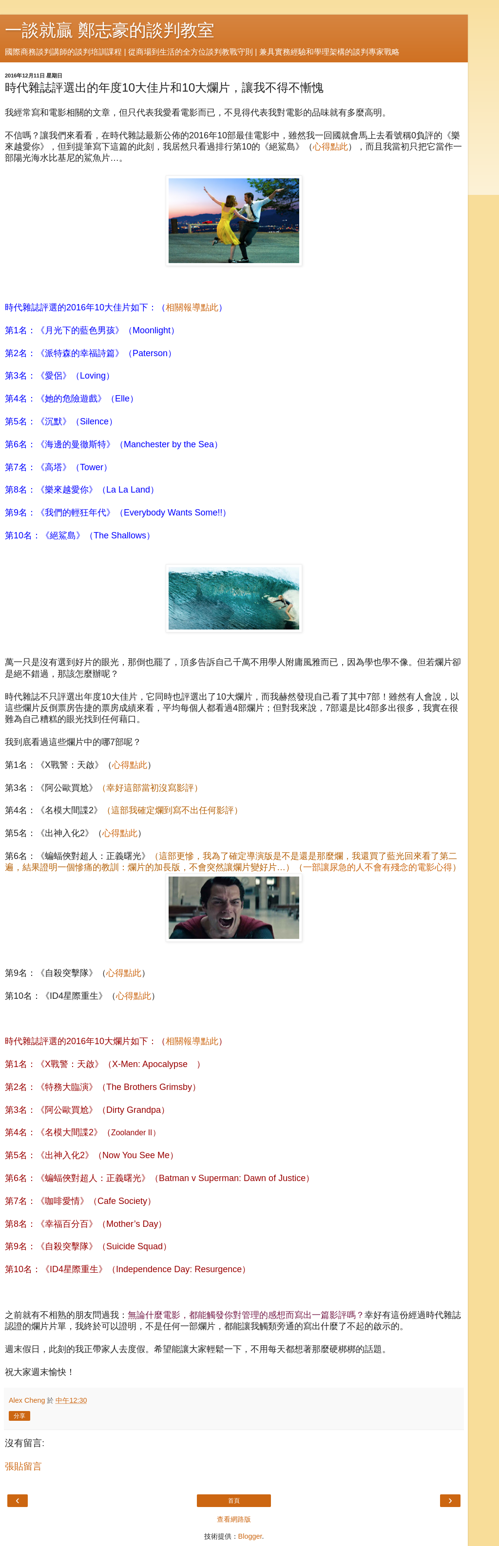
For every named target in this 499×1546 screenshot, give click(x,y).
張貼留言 (23, 1466)
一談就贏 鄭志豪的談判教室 (109, 30)
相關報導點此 (192, 307)
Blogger (250, 1536)
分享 (19, 1415)
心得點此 (330, 147)
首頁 (234, 1500)
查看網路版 (234, 1519)
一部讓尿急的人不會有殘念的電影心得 (377, 867)
